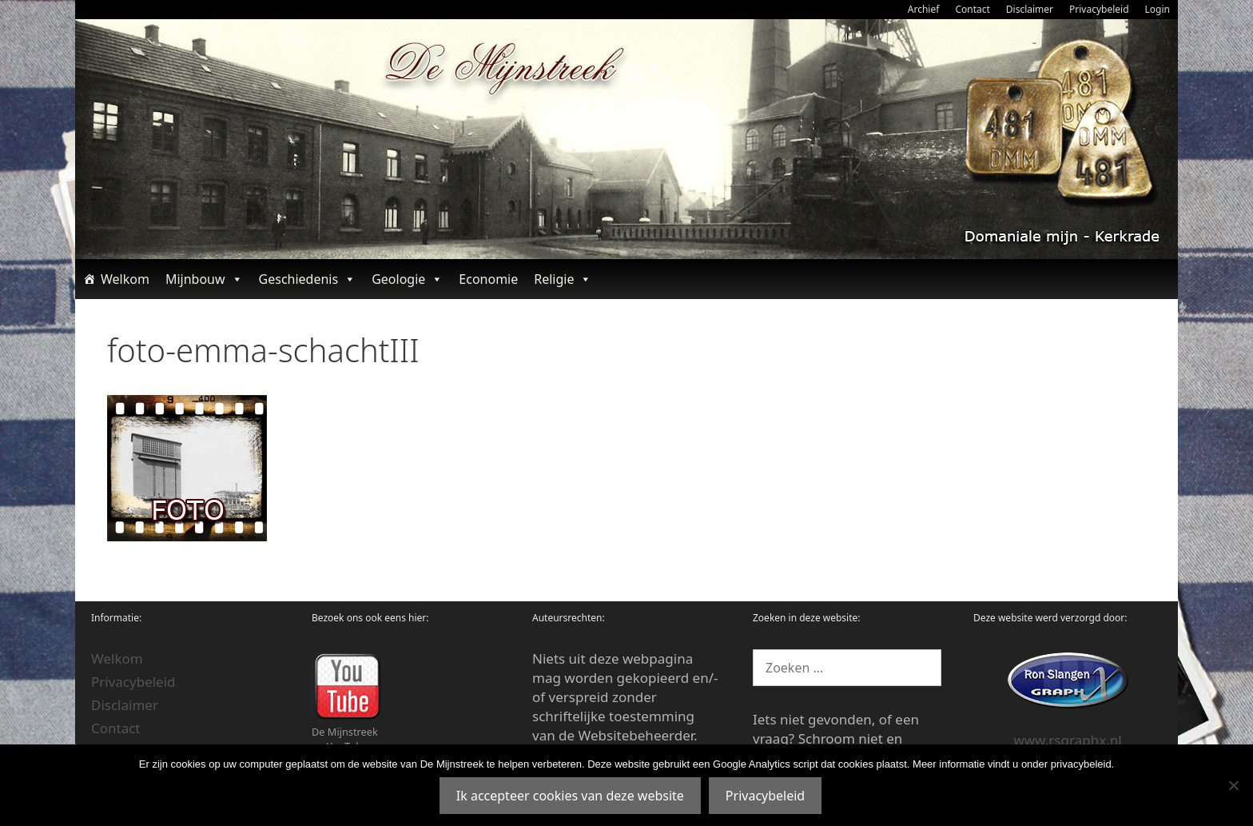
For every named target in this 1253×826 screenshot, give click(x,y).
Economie (488, 279)
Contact (972, 9)
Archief (924, 9)
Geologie (407, 279)
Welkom (125, 279)
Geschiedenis (307, 279)
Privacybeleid (1099, 9)
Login (1157, 9)
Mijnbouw (204, 279)
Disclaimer (1029, 9)
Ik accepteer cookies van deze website (570, 795)
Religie (562, 279)
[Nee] (1233, 785)
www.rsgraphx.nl (1067, 740)
